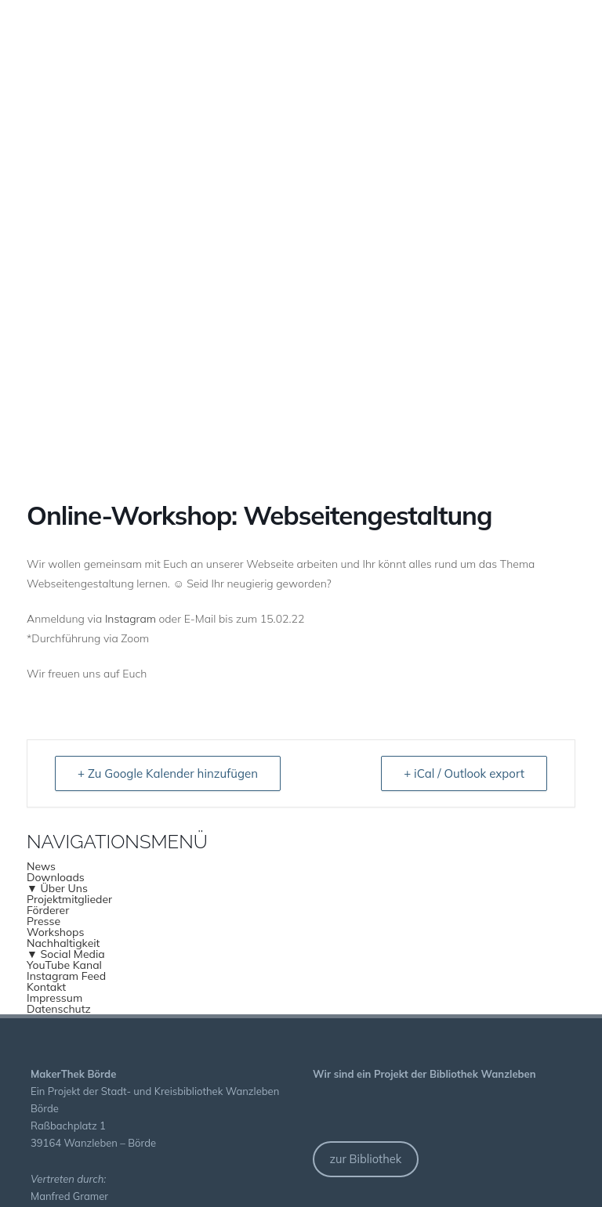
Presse (43, 921)
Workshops (55, 932)
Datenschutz (59, 1009)
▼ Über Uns (57, 888)
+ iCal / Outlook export (464, 773)
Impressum (54, 998)
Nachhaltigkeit (63, 943)
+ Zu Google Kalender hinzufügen (168, 773)
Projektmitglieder (69, 899)
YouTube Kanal (64, 965)
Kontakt (46, 987)
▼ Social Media (66, 954)
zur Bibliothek (365, 1158)
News (41, 866)
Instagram (130, 619)
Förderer (48, 910)
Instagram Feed (66, 976)
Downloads (56, 877)
